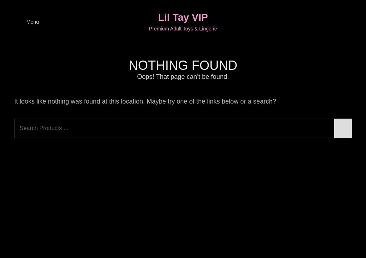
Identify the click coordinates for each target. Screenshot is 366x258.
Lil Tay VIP (183, 17)
